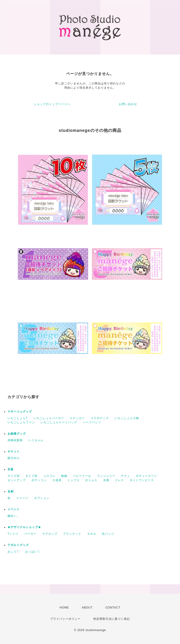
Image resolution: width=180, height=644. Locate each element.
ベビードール (82, 476)
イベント (14, 509)
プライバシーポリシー (65, 618)
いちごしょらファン (21, 422)
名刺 (11, 491)
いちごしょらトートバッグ (59, 422)
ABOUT (87, 607)
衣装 (11, 469)
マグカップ (49, 533)
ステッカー (77, 418)
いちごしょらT (18, 418)
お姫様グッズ (17, 433)
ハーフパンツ (92, 422)
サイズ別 (14, 476)
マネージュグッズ (20, 411)
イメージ (22, 498)
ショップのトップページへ (52, 104)
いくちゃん (36, 440)
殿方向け (14, 458)
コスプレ (49, 476)
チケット (14, 451)
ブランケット (72, 533)
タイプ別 (31, 476)
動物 (64, 476)
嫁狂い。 (14, 516)
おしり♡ (14, 551)
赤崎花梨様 (15, 440)
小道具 (57, 480)
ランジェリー (106, 476)
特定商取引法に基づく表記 (111, 618)
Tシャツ (13, 533)
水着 (106, 480)
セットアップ (17, 480)
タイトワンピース (142, 480)
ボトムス (91, 480)
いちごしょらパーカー (49, 418)
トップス (73, 480)
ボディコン (39, 480)
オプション (41, 498)
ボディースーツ (146, 476)
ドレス (119, 480)
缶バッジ (108, 533)
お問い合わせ (128, 104)
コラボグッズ (99, 418)
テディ (125, 476)
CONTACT (112, 607)
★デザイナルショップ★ (24, 527)
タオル (91, 533)
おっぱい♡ (33, 551)
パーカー (30, 533)
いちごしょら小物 (127, 418)
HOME (64, 607)
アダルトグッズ (18, 545)
